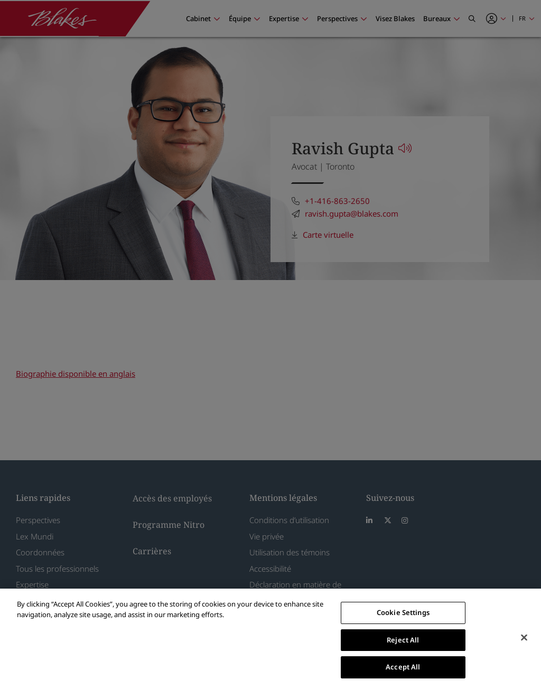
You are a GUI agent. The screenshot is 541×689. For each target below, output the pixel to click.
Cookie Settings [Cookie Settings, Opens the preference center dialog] (403, 612)
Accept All (403, 667)
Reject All (403, 640)
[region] (270, 639)
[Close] (524, 637)
